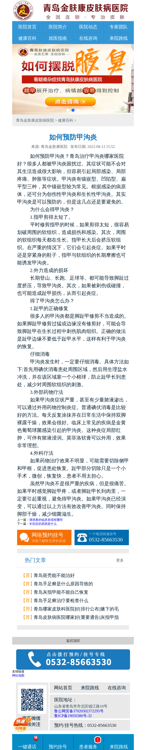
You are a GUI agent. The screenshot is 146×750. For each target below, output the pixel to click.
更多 (120, 560)
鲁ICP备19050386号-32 (73, 716)
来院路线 (119, 38)
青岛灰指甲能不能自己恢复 (61, 592)
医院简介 (58, 26)
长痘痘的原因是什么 (43, 523)
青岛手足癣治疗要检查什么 (61, 600)
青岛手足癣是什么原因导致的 (63, 583)
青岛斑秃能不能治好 (54, 575)
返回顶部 (73, 641)
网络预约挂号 (51, 537)
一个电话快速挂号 (109, 537)
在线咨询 (88, 38)
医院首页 (27, 26)
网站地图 (18, 675)
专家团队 (119, 26)
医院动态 (88, 26)
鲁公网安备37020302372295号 (79, 711)
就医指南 (58, 38)
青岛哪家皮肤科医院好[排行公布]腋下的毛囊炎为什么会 (76, 609)
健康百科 (27, 38)
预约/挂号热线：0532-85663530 (85, 725)
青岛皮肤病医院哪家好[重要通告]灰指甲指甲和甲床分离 (76, 618)
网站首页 (63, 687)
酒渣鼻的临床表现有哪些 (46, 519)
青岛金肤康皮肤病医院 (35, 120)
